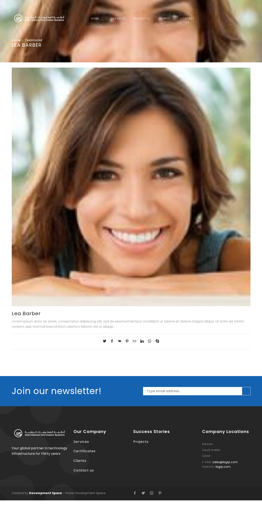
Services (118, 18)
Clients (164, 18)
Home (95, 18)
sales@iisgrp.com (225, 462)
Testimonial (33, 40)
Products (141, 18)
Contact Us (187, 20)
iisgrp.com (223, 467)
